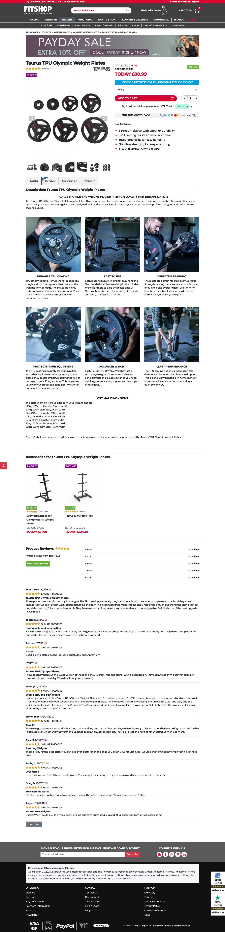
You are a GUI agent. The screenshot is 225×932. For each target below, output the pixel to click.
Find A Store (92, 906)
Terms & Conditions (155, 901)
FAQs (88, 910)
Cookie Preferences (155, 910)
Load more (34, 824)
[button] (32, 118)
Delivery (30, 892)
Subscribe (132, 854)
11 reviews (46, 68)
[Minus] (184, 98)
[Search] (100, 10)
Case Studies (92, 901)
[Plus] (196, 98)
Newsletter (32, 915)
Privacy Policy (152, 906)
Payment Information (38, 906)
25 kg (121, 89)
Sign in (195, 1)
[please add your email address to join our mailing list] (82, 854)
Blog (147, 915)
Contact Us (91, 892)
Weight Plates (62, 32)
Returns (30, 897)
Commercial (92, 897)
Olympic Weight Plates (86, 32)
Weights (46, 32)
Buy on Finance (35, 901)
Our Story (149, 892)
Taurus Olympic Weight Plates (119, 32)
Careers (148, 897)
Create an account (180, 1)
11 (193, 549)
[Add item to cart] (146, 98)
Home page (32, 32)
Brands (30, 910)
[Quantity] (190, 98)
